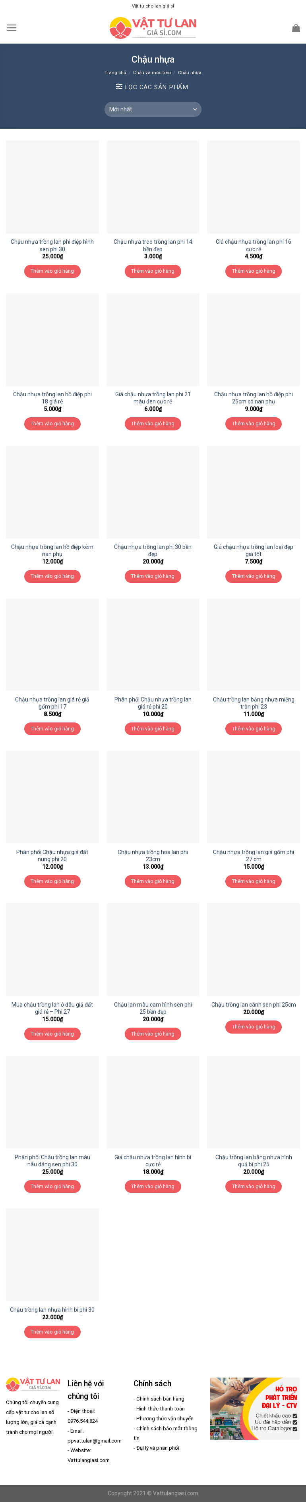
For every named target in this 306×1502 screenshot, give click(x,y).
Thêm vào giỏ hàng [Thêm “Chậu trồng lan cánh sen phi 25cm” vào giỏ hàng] (253, 1027)
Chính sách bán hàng (160, 1399)
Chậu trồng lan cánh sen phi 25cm (253, 1004)
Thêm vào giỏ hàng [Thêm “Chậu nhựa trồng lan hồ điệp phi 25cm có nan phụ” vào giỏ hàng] (253, 423)
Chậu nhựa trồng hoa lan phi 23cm (153, 855)
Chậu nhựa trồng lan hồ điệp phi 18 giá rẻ (52, 398)
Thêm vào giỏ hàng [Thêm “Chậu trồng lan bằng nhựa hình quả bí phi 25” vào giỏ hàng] (253, 1186)
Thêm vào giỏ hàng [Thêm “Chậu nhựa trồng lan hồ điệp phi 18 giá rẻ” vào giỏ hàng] (52, 423)
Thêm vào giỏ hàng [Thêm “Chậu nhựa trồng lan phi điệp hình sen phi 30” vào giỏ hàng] (52, 271)
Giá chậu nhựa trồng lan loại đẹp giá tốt (253, 550)
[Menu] (11, 27)
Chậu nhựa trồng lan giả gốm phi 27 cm (253, 855)
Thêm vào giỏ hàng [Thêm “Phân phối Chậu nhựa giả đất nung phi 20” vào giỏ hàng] (52, 881)
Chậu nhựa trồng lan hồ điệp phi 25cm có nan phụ (253, 398)
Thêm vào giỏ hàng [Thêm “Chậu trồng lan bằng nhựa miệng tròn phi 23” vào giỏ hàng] (253, 729)
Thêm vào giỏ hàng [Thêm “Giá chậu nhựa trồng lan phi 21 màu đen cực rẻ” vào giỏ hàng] (152, 423)
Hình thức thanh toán (160, 1409)
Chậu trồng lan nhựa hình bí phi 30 (52, 1310)
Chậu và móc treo (152, 72)
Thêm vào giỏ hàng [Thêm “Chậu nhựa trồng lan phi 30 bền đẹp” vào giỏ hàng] (152, 576)
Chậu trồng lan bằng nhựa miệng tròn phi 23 (253, 703)
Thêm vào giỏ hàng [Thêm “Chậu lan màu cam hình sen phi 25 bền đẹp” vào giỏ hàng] (152, 1034)
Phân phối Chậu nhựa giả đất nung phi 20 (52, 855)
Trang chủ (115, 72)
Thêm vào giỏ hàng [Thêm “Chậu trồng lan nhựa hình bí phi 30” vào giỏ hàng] (52, 1332)
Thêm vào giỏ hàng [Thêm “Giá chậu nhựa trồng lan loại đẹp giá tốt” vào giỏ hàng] (253, 576)
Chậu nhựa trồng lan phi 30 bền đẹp (153, 550)
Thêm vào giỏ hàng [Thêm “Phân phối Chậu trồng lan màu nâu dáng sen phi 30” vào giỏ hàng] (52, 1186)
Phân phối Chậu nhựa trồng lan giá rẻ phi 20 (153, 703)
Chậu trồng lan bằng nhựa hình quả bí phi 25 (253, 1161)
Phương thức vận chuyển (165, 1419)
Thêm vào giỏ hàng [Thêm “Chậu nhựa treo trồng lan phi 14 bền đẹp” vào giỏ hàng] (152, 271)
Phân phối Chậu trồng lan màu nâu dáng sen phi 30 (52, 1161)
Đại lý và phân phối (157, 1448)
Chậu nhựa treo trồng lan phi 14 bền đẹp (153, 245)
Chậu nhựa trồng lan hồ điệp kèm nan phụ (52, 550)
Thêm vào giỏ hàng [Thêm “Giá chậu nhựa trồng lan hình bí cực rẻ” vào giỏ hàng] (152, 1186)
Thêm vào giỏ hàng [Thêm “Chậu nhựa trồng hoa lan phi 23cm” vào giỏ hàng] (152, 881)
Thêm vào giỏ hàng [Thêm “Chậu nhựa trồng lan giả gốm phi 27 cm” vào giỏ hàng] (253, 881)
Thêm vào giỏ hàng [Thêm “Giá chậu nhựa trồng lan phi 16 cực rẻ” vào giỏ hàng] (253, 271)
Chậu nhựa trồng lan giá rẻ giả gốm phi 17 (52, 703)
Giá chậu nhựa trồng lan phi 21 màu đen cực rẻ (153, 398)
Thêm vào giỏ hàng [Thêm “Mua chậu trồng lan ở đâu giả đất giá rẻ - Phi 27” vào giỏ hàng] (52, 1034)
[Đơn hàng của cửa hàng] (153, 109)
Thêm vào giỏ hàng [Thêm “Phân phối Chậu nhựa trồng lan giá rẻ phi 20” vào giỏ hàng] (152, 729)
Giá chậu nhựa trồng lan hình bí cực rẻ (152, 1161)
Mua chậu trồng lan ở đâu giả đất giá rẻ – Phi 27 (52, 1008)
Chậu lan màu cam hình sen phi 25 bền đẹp (153, 1008)
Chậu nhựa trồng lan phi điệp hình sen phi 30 (52, 245)
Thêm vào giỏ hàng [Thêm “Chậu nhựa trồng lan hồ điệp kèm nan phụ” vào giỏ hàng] (52, 576)
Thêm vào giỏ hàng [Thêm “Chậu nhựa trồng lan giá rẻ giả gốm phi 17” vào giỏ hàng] (52, 729)
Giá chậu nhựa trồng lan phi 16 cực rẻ (253, 245)
